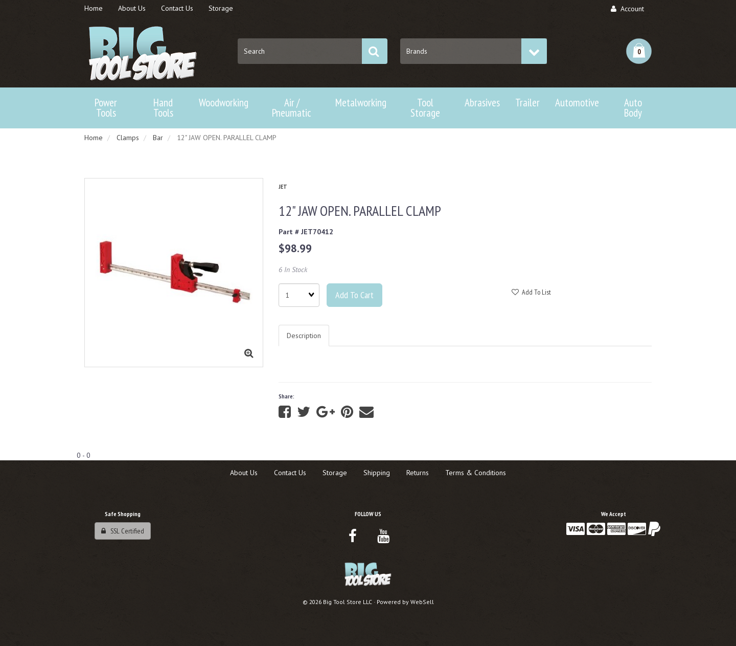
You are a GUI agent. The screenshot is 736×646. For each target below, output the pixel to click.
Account (627, 8)
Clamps (128, 137)
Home (93, 137)
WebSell (422, 602)
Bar (158, 137)
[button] (639, 51)
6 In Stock (293, 269)
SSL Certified (122, 531)
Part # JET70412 (306, 231)
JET (283, 186)
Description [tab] (304, 335)
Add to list (531, 292)
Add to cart (354, 295)
